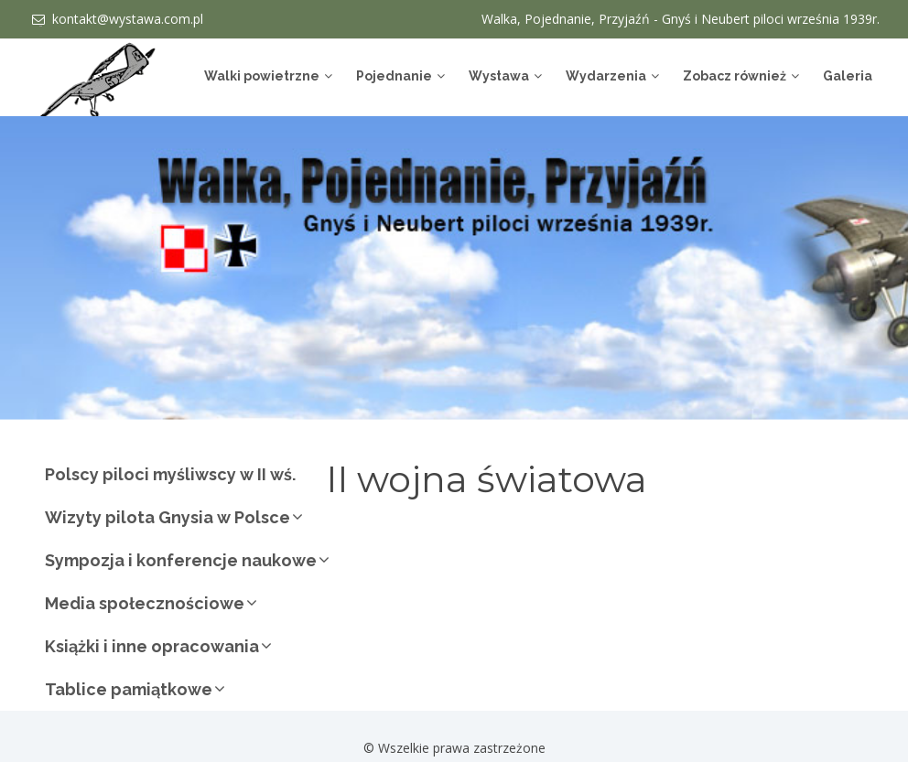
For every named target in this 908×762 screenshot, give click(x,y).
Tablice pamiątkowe (128, 689)
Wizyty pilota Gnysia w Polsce (167, 517)
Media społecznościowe (144, 603)
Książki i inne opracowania (152, 646)
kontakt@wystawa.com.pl (127, 18)
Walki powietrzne (261, 76)
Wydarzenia (606, 76)
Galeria (847, 76)
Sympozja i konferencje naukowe (181, 560)
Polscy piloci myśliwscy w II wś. (170, 474)
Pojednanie (394, 76)
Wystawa (499, 76)
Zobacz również (734, 76)
